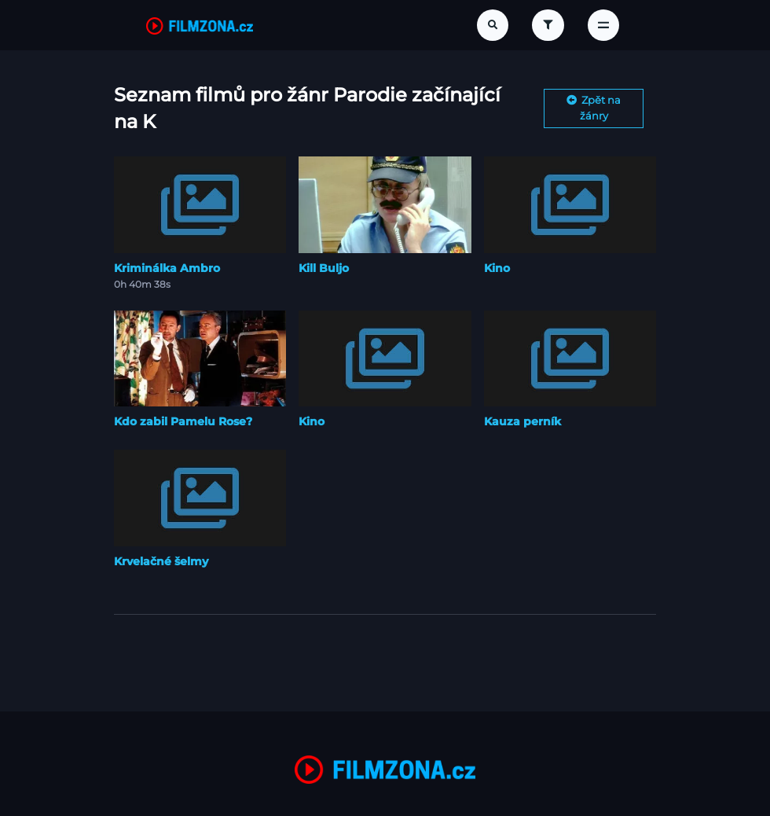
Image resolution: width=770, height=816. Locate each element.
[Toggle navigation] (603, 25)
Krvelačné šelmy (161, 561)
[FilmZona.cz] (199, 25)
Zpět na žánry (593, 108)
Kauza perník (522, 421)
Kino (497, 268)
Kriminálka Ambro (167, 268)
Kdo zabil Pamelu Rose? (183, 421)
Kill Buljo (324, 268)
